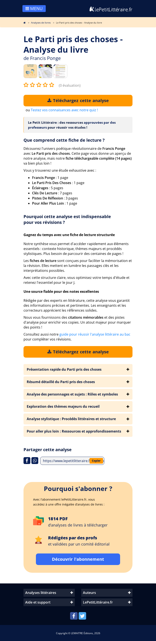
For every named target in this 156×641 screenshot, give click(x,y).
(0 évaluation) (70, 85)
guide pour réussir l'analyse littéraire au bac (94, 334)
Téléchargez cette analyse (78, 100)
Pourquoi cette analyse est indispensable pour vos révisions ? (67, 219)
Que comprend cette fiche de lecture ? (64, 140)
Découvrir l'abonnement (78, 559)
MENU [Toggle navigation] (34, 8)
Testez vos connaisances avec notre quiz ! (64, 110)
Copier (96, 461)
